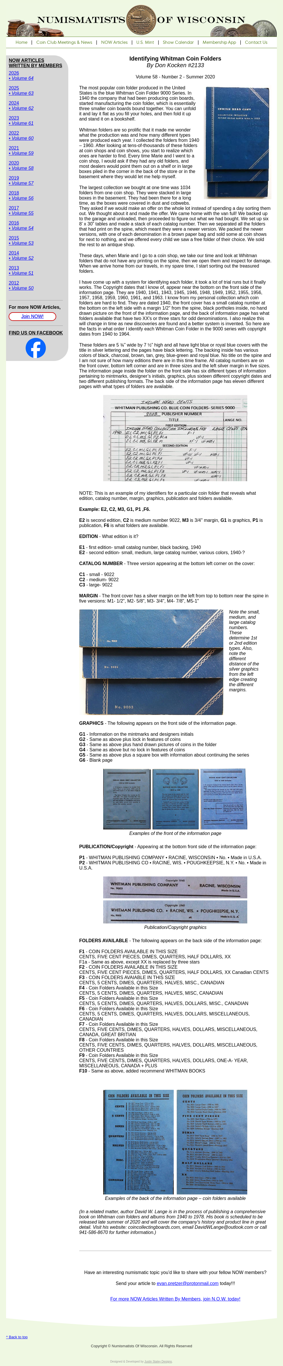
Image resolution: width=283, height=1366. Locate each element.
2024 (21, 106)
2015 (21, 241)
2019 (21, 181)
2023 (21, 121)
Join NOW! (32, 316)
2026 (21, 76)
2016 (21, 226)
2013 (21, 271)
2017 (21, 211)
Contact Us (256, 42)
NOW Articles (114, 42)
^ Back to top (17, 1337)
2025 (21, 91)
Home (21, 42)
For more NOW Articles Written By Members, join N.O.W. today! (175, 1299)
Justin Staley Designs (158, 1361)
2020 (21, 166)
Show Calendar (178, 42)
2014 (21, 256)
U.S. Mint (145, 42)
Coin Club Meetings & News (64, 42)
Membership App (219, 42)
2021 (21, 151)
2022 (21, 136)
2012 (21, 286)
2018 (21, 196)
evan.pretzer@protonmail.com (188, 1283)
